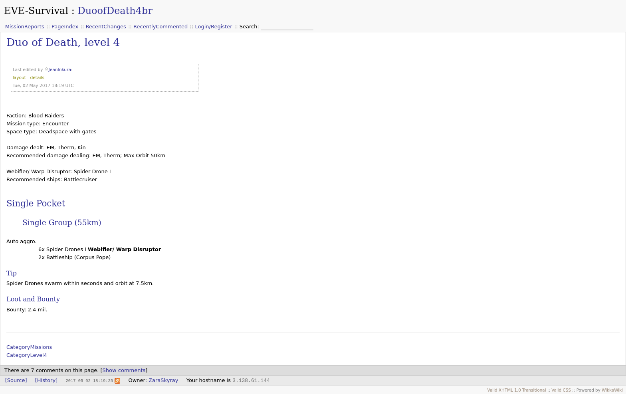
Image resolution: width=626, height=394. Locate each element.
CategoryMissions (29, 347)
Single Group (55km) (61, 222)
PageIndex (65, 27)
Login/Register (213, 27)
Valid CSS (561, 390)
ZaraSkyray (163, 380)
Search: (250, 27)
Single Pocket (35, 203)
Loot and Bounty (33, 299)
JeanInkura (60, 69)
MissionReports (24, 27)
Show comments (124, 370)
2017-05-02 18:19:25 (89, 380)
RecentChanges (105, 27)
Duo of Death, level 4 (63, 42)
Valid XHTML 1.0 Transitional (516, 390)
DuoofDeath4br (114, 10)
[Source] (16, 380)
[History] (46, 380)
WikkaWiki (612, 390)
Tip (11, 273)
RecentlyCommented (160, 27)
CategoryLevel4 (26, 355)
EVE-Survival (36, 10)
